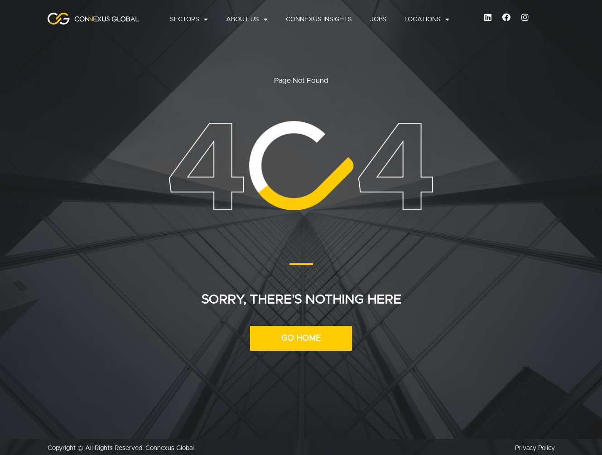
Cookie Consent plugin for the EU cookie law (525, 437)
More (501, 402)
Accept (524, 421)
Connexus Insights (319, 19)
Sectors (189, 19)
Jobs (378, 19)
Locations (427, 19)
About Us (247, 19)
